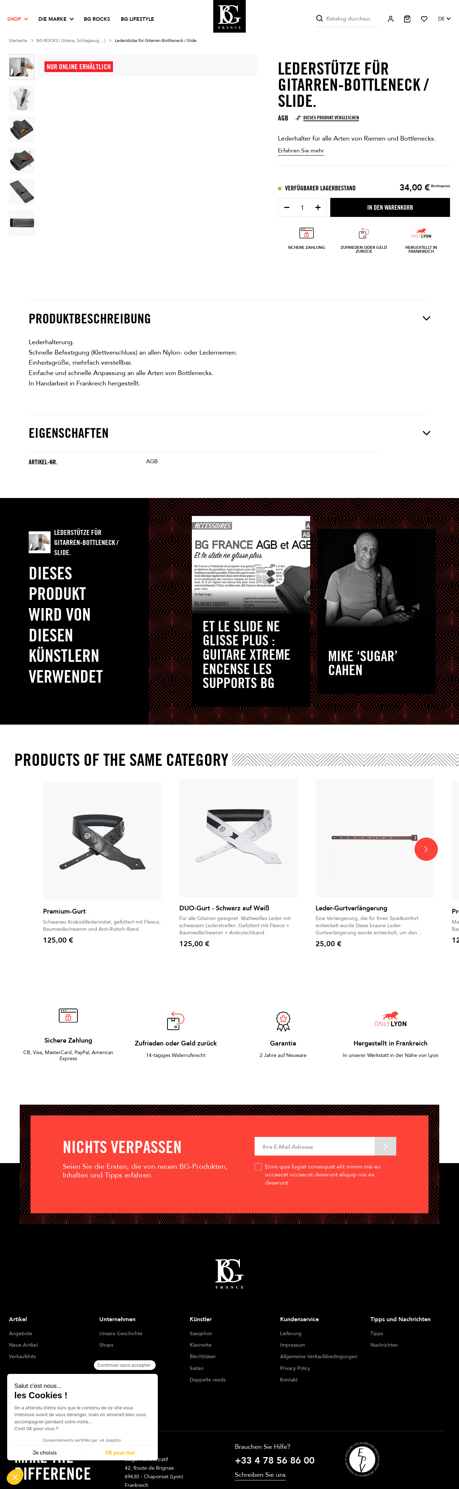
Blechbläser (203, 1356)
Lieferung (291, 1333)
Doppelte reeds (208, 1379)
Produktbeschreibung (229, 318)
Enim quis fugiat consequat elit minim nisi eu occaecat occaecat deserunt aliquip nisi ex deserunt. (322, 1175)
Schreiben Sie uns (260, 1460)
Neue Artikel (23, 1345)
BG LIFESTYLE (137, 19)
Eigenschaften (229, 433)
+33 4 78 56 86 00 (274, 1446)
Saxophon (201, 1333)
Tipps (376, 1333)
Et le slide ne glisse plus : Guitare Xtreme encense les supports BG (246, 655)
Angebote (20, 1333)
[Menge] (302, 208)
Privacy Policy (295, 1368)
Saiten (197, 1368)
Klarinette (201, 1345)
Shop (14, 19)
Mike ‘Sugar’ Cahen (363, 663)
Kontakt (289, 1379)
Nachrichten (384, 1345)
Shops (106, 1345)
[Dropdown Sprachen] (444, 19)
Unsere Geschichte (120, 1333)
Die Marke (52, 19)
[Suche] (346, 19)
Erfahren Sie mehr (301, 151)
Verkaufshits (22, 1356)
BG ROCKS (97, 19)
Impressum (292, 1345)
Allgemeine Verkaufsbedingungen (319, 1356)
